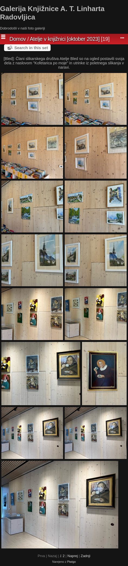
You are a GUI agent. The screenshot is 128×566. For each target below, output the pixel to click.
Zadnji (85, 556)
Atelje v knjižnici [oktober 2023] (65, 39)
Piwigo (71, 561)
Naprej (72, 556)
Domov (17, 39)
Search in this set (31, 47)
